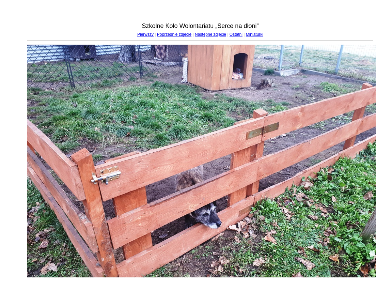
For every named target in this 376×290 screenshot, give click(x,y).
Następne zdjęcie (210, 34)
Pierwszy (145, 34)
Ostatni (236, 34)
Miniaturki (254, 34)
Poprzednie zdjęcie (174, 34)
